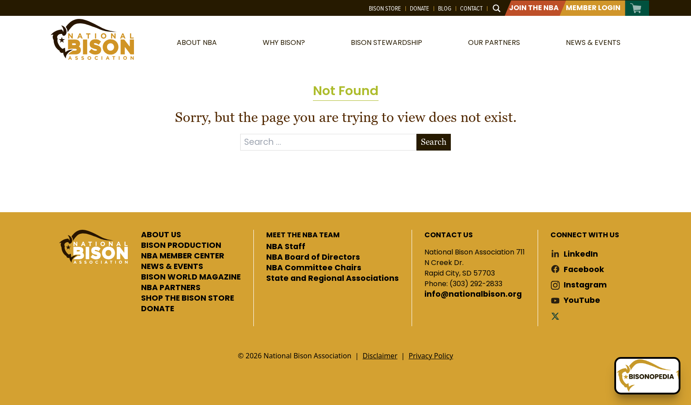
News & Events (593, 42)
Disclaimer (380, 356)
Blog (444, 8)
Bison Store (385, 8)
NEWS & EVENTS (172, 267)
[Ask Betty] (647, 375)
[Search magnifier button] (496, 8)
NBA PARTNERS (171, 288)
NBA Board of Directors (313, 257)
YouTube (582, 300)
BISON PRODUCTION (181, 246)
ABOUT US (161, 235)
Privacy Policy (431, 356)
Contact (471, 8)
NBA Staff (285, 247)
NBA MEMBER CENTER (182, 256)
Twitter (557, 316)
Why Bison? (284, 42)
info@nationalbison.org (473, 294)
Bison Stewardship (386, 42)
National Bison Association (92, 39)
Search (433, 141)
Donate (419, 8)
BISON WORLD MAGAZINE (191, 277)
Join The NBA (534, 8)
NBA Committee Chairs (313, 268)
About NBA (197, 42)
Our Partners (494, 42)
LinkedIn (581, 254)
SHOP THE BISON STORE (187, 298)
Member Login (593, 8)
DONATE (157, 309)
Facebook (584, 270)
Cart (636, 8)
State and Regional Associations (332, 279)
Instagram (585, 285)
